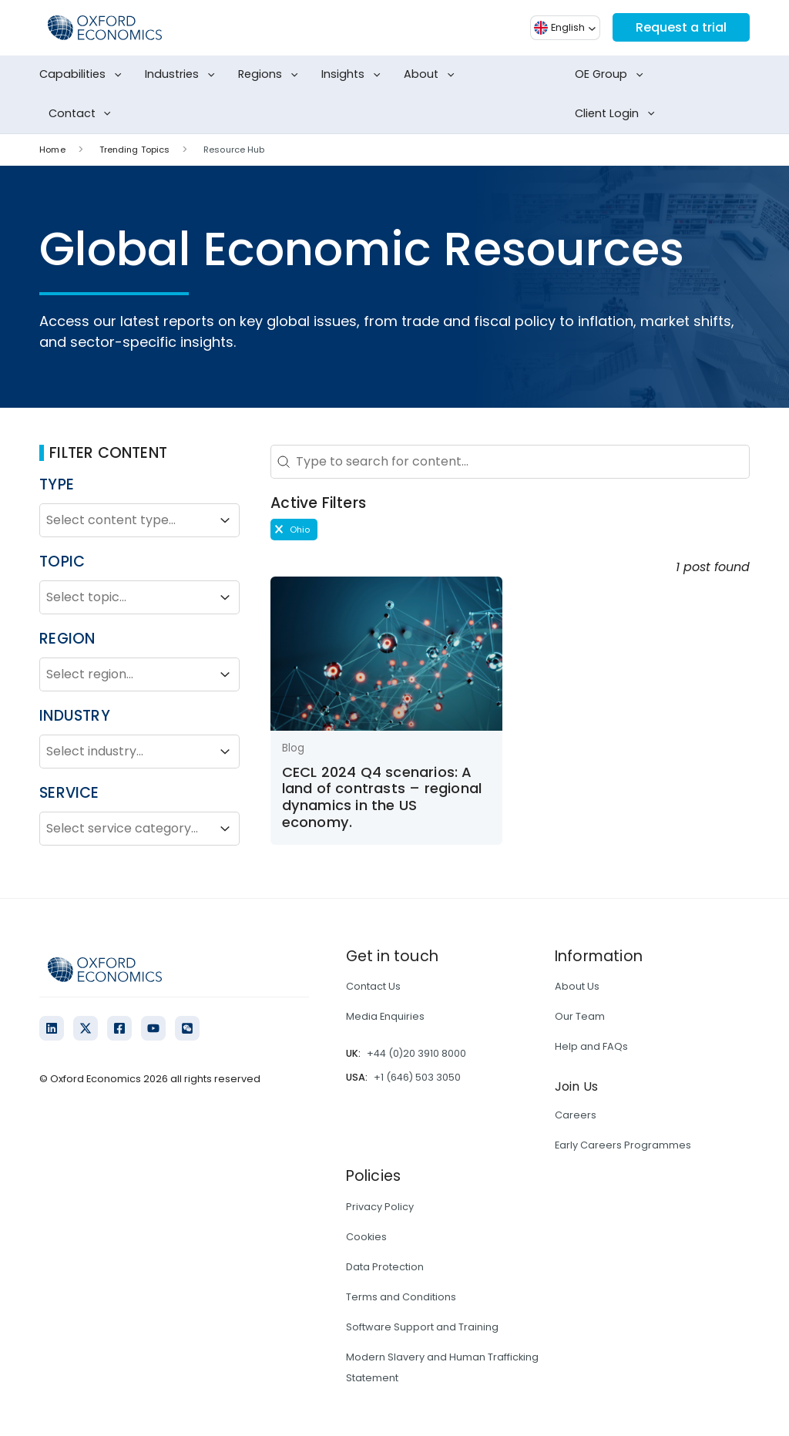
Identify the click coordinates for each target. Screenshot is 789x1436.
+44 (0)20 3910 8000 (416, 1053)
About (432, 74)
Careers (575, 1115)
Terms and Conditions (401, 1296)
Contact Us (373, 986)
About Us (577, 986)
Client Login (617, 114)
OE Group (612, 74)
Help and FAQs (591, 1046)
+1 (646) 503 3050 (417, 1077)
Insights (353, 74)
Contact (83, 114)
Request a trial (681, 27)
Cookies (366, 1236)
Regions (271, 74)
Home (52, 149)
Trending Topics (134, 149)
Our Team (580, 1016)
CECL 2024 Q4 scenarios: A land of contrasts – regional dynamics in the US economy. (382, 797)
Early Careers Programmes (623, 1145)
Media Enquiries (385, 1016)
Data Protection (385, 1266)
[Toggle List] (225, 520)
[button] (293, 529)
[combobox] (125, 520)
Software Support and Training (422, 1326)
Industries (182, 74)
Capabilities (83, 74)
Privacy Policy (380, 1206)
